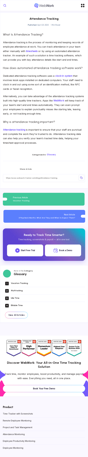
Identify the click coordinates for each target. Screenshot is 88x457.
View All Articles (16, 315)
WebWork (58, 100)
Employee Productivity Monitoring (19, 441)
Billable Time (17, 305)
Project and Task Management (17, 427)
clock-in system (63, 75)
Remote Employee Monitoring (17, 420)
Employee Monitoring (13, 448)
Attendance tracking (14, 129)
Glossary (51, 154)
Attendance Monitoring (14, 434)
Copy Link (81, 178)
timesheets (32, 51)
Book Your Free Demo (44, 388)
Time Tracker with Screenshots (18, 413)
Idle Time (15, 298)
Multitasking (17, 290)
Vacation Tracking (19, 283)
